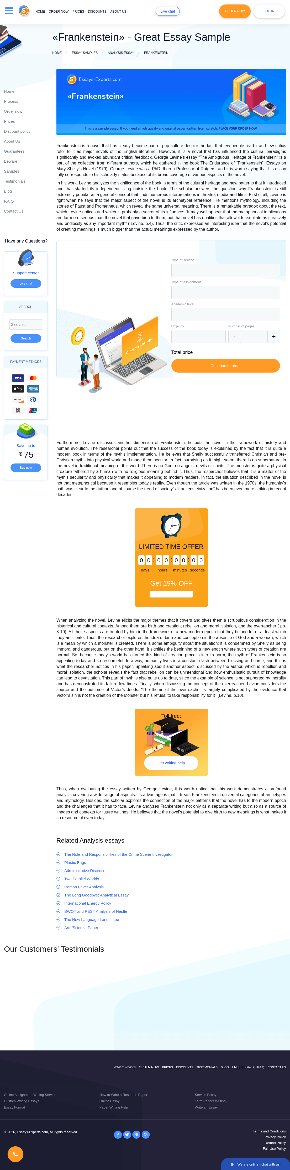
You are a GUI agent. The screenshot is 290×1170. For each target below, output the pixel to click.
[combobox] (225, 270)
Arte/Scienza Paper (81, 927)
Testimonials (15, 181)
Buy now (26, 468)
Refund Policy (275, 1143)
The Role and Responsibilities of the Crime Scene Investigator (118, 854)
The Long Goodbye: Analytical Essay (96, 895)
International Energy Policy (87, 903)
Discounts (97, 11)
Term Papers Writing (210, 1101)
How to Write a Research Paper (123, 1095)
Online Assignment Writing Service (30, 1095)
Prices (78, 11)
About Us (12, 141)
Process (11, 101)
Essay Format (14, 1107)
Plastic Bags (75, 862)
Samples (11, 171)
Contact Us (13, 211)
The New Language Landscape (91, 919)
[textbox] (225, 270)
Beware (10, 161)
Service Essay (205, 1095)
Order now (58, 11)
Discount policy (17, 131)
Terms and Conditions (269, 1131)
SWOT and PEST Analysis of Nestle (95, 911)
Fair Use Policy (274, 1149)
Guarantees (14, 151)
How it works (125, 1067)
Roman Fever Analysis (84, 887)
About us (118, 11)
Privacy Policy (275, 1137)
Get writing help (171, 763)
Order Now (235, 11)
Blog (8, 191)
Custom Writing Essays (21, 1101)
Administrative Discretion (86, 870)
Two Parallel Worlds (81, 879)
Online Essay (109, 1101)
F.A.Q (9, 201)
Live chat (167, 11)
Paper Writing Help (113, 1107)
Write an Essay (206, 1107)
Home (40, 11)
